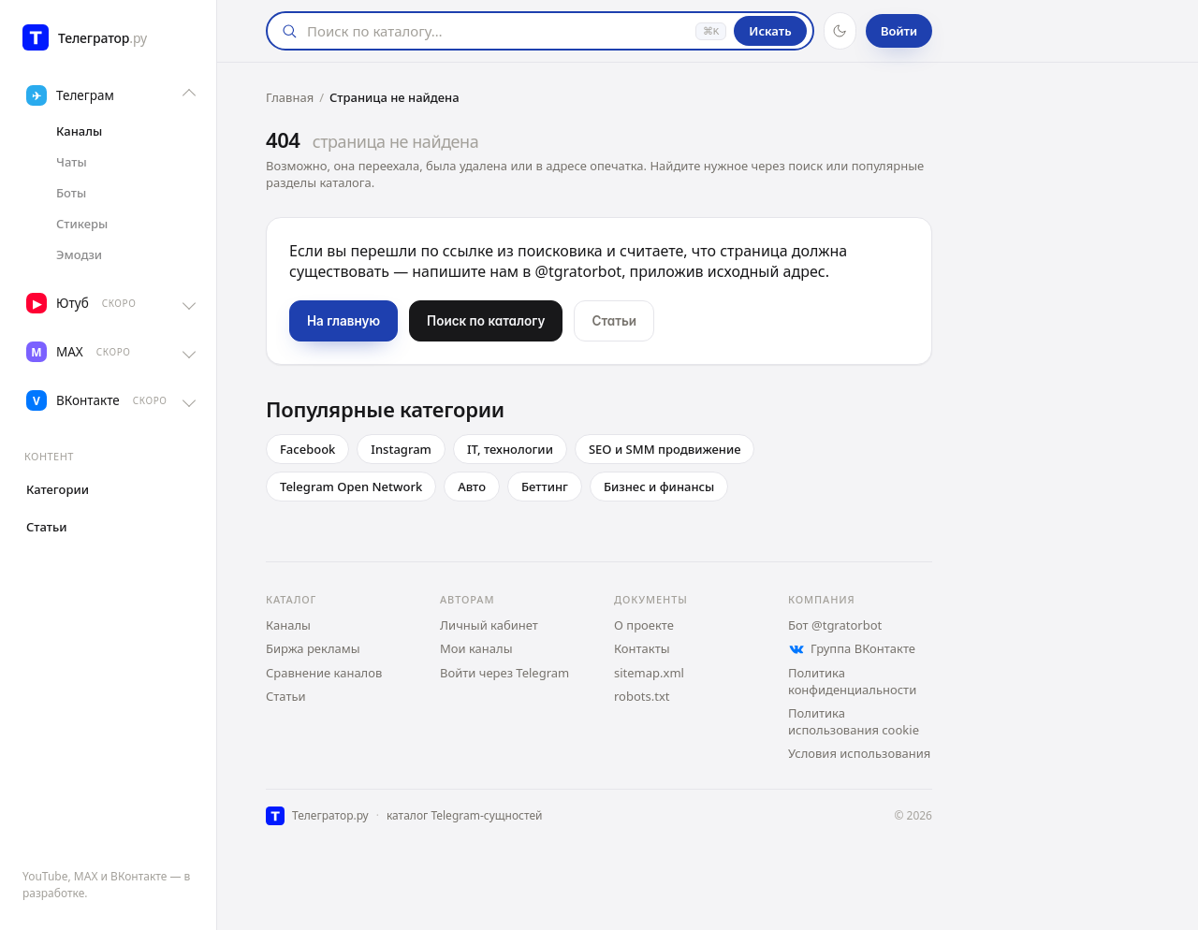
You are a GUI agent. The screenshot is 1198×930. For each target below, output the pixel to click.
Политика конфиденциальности (852, 681)
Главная (290, 97)
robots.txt (642, 696)
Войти (899, 30)
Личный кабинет (489, 625)
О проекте (644, 625)
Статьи (286, 696)
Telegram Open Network (351, 486)
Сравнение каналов (324, 672)
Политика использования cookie (853, 721)
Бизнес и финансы (659, 486)
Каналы (288, 625)
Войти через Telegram (504, 672)
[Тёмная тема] (840, 31)
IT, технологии (510, 449)
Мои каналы (476, 648)
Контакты (642, 648)
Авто (472, 486)
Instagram (401, 449)
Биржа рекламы (313, 648)
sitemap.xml (649, 672)
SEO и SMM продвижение (665, 449)
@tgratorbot (578, 271)
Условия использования (859, 753)
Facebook (307, 449)
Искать (770, 30)
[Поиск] (496, 31)
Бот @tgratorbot (835, 625)
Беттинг (544, 486)
